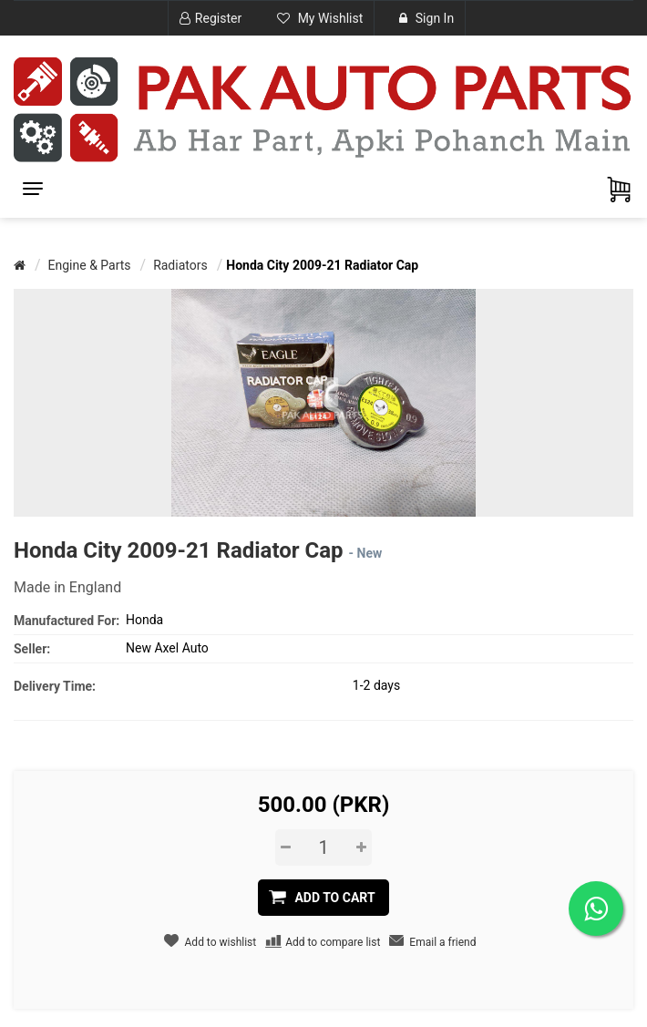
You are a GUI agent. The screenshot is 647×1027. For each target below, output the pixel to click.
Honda (144, 619)
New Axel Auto (167, 648)
